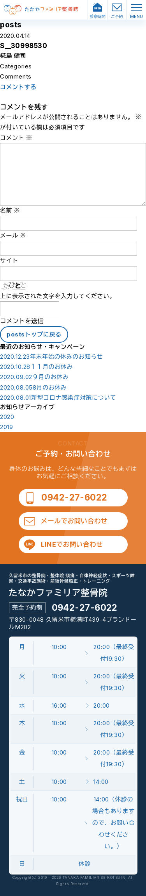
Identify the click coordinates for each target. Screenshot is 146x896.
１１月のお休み (36, 366)
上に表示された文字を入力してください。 (57, 296)
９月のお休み (34, 377)
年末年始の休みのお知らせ (51, 356)
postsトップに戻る (34, 334)
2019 (6, 427)
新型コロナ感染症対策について (58, 397)
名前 (10, 210)
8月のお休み (33, 387)
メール (13, 235)
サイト (9, 260)
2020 (7, 416)
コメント (16, 137)
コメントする (18, 87)
